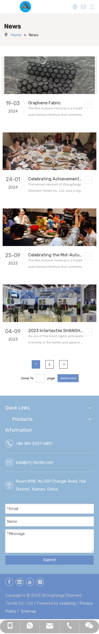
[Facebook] (9, 582)
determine (68, 378)
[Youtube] (30, 582)
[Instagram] (40, 582)
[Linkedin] (19, 582)
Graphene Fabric (44, 102)
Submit (49, 560)
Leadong (67, 603)
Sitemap (28, 611)
